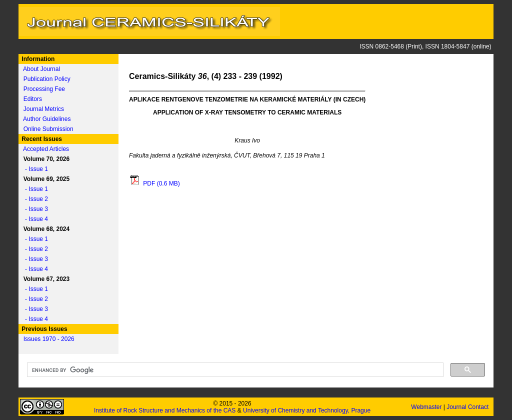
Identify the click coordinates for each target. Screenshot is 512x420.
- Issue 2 (34, 199)
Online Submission (49, 129)
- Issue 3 (34, 209)
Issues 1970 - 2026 (49, 339)
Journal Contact (468, 407)
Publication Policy (47, 79)
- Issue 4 (34, 219)
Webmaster (427, 407)
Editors (33, 99)
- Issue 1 (34, 169)
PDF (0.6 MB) (154, 183)
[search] (234, 370)
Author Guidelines (46, 119)
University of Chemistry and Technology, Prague (306, 410)
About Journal (41, 69)
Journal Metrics (44, 109)
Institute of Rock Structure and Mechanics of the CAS (165, 410)
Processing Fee (44, 89)
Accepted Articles (46, 149)
